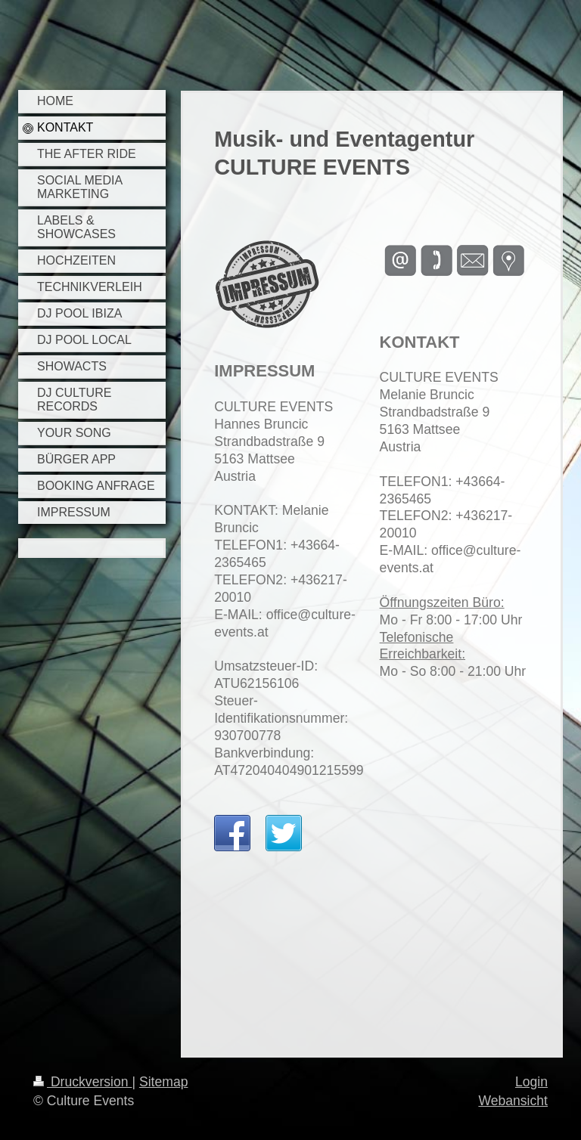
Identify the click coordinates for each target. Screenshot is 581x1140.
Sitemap (163, 1081)
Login (531, 1081)
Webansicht (513, 1100)
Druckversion (82, 1081)
